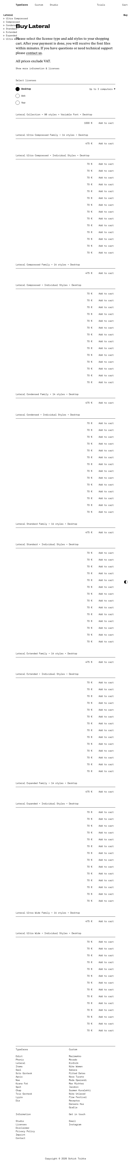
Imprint (20, 1135)
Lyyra (19, 1097)
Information (23, 1114)
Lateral (8, 15)
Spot (18, 1087)
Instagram (75, 1124)
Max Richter (76, 1083)
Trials (101, 5)
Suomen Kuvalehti (80, 1090)
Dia (18, 1101)
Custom (39, 5)
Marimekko (75, 1056)
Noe (18, 1080)
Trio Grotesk (24, 1094)
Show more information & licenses (37, 68)
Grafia (73, 1107)
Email (72, 1121)
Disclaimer (22, 1128)
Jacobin (73, 1087)
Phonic (20, 1060)
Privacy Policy (25, 1131)
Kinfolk (73, 1063)
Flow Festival (78, 1097)
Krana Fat (22, 1083)
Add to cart (106, 123)
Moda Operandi (78, 1080)
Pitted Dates (77, 1073)
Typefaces (22, 5)
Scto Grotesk (24, 1073)
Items (19, 1066)
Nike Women (76, 1066)
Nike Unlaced (77, 1094)
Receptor (74, 1101)
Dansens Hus (76, 1104)
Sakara (73, 1070)
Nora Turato (76, 1077)
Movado (73, 1060)
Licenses (21, 1124)
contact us (34, 53)
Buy (125, 15)
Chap (18, 1090)
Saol (18, 1070)
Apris (19, 1077)
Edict (19, 1056)
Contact (20, 1138)
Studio (54, 5)
